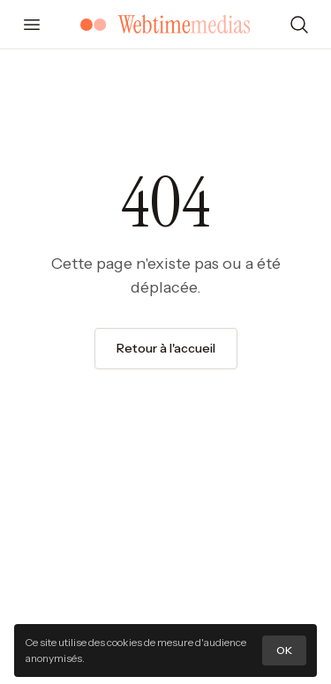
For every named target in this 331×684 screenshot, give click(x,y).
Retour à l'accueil (166, 348)
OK (284, 650)
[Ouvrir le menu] (31, 24)
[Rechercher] (299, 24)
